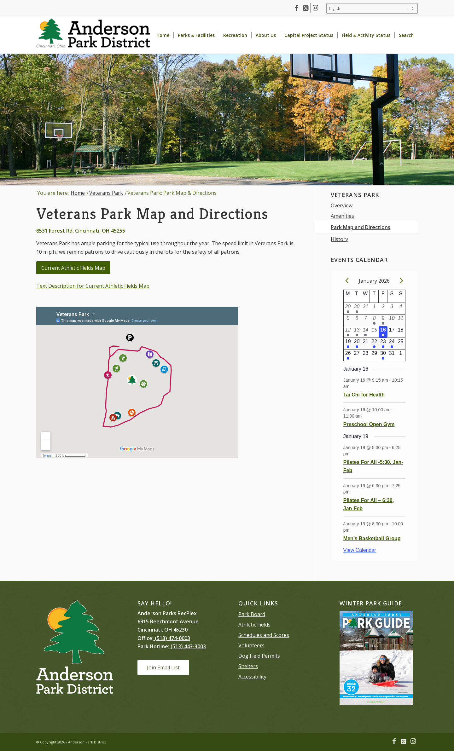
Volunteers (251, 645)
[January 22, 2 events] (374, 343)
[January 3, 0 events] (391, 308)
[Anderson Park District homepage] (93, 35)
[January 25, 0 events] (400, 343)
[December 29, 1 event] (348, 308)
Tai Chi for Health (364, 394)
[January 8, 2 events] (374, 320)
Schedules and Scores (263, 635)
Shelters (248, 666)
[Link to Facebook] (296, 8)
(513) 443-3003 (187, 646)
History (339, 239)
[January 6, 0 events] (356, 320)
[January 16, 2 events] (383, 332)
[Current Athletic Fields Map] (73, 267)
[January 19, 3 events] (348, 343)
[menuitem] (370, 8)
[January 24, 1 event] (391, 343)
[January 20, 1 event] (356, 343)
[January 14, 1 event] (365, 332)
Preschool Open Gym (369, 424)
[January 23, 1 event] (383, 343)
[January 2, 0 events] (383, 308)
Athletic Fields (254, 624)
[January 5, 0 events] (348, 320)
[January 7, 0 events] (365, 320)
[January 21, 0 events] (365, 343)
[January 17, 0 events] (391, 332)
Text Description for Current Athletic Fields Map (92, 285)
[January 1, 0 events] (374, 308)
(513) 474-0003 (172, 638)
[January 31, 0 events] (391, 355)
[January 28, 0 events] (365, 355)
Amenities (342, 215)
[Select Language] (372, 8)
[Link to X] (305, 8)
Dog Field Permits (259, 655)
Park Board (251, 614)
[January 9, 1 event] (383, 320)
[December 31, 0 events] (365, 308)
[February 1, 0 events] (400, 355)
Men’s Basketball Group (372, 538)
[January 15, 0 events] (374, 332)
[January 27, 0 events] (356, 355)
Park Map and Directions (360, 227)
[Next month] (401, 281)
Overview (341, 205)
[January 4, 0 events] (400, 308)
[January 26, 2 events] (348, 355)
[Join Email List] (163, 667)
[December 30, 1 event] (356, 308)
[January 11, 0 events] (400, 320)
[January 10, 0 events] (391, 320)
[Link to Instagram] (315, 8)
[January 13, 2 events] (356, 332)
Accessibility (252, 676)
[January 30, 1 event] (383, 355)
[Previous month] (347, 281)
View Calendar (359, 550)
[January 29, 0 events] (374, 355)
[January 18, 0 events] (400, 332)
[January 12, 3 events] (348, 332)
